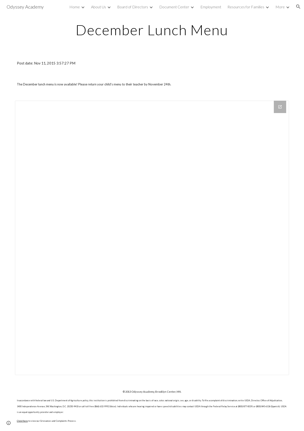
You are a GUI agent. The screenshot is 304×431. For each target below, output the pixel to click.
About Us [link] (98, 7)
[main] (152, 30)
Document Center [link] (174, 7)
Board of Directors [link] (132, 7)
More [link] (280, 7)
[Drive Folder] (152, 238)
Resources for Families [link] (245, 7)
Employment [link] (210, 7)
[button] (298, 6)
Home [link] (74, 7)
